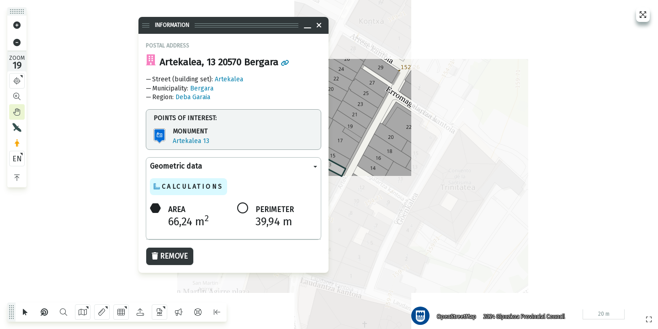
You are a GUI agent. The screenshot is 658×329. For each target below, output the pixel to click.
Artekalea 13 (191, 141)
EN (17, 158)
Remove (170, 256)
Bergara (201, 88)
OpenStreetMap (452, 313)
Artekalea (229, 79)
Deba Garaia (192, 97)
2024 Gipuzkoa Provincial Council (520, 313)
